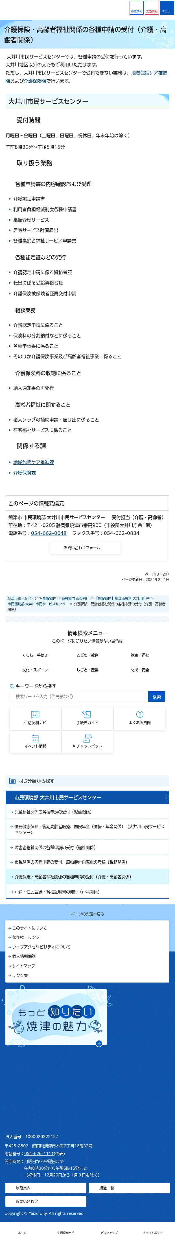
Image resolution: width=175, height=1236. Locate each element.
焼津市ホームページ (23, 598)
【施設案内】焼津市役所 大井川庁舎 (122, 598)
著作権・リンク (26, 937)
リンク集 (20, 975)
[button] (152, 8)
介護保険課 (35, 81)
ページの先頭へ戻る (87, 914)
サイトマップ (23, 966)
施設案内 (49, 598)
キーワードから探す (36, 686)
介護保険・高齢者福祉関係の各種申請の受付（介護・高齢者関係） (74, 877)
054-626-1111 (39, 1154)
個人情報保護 (24, 956)
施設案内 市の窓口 (75, 598)
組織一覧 (106, 1188)
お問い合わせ (27, 1201)
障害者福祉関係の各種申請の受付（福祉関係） (56, 847)
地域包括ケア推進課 (33, 462)
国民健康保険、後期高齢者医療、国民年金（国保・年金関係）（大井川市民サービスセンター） (90, 829)
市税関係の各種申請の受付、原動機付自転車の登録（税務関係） (72, 862)
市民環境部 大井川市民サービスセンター (38, 604)
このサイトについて (29, 928)
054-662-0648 (49, 533)
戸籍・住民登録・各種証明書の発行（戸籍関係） (58, 892)
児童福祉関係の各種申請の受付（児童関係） (54, 812)
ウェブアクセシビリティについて (41, 947)
